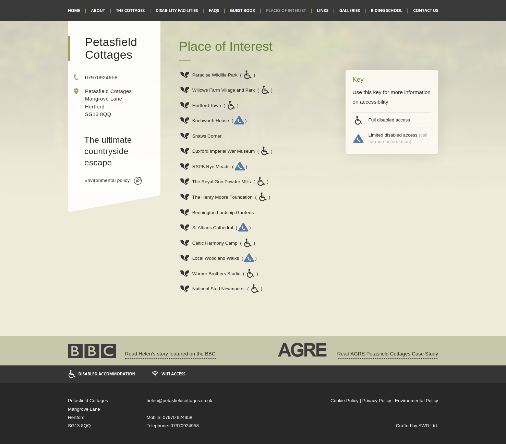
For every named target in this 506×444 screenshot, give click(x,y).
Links (322, 10)
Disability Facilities (177, 10)
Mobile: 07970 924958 (170, 417)
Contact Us (425, 10)
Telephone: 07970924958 (173, 425)
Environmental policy (113, 181)
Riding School (386, 10)
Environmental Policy (416, 400)
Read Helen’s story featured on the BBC (170, 354)
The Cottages (130, 10)
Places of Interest (286, 10)
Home (74, 10)
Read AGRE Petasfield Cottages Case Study (387, 354)
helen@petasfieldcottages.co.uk (180, 400)
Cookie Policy (344, 400)
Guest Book (242, 10)
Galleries (349, 10)
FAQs (214, 10)
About (98, 10)
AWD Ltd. (428, 425)
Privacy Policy (376, 400)
